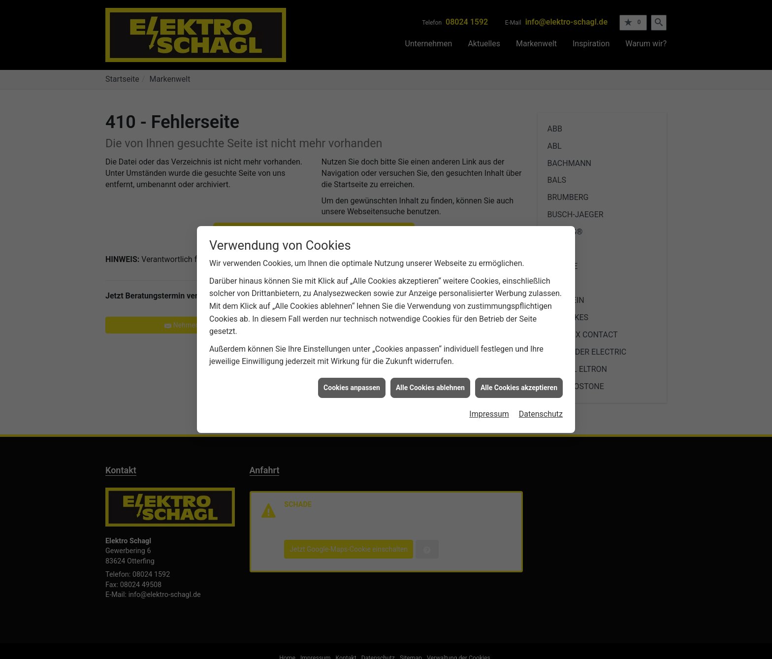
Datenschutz (541, 410)
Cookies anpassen (351, 384)
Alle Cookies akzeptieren (519, 384)
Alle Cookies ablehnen (430, 384)
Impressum (489, 410)
